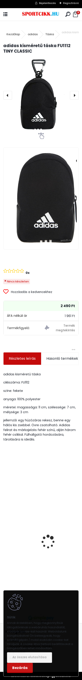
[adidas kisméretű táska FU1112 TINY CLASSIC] (41, 95)
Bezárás (20, 667)
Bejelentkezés (47, 3)
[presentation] (7, 95)
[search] (67, 14)
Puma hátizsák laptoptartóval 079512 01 (40, 565)
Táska (49, 34)
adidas (33, 34)
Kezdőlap (13, 34)
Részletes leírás (22, 358)
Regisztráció (71, 3)
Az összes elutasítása (29, 657)
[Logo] (41, 14)
